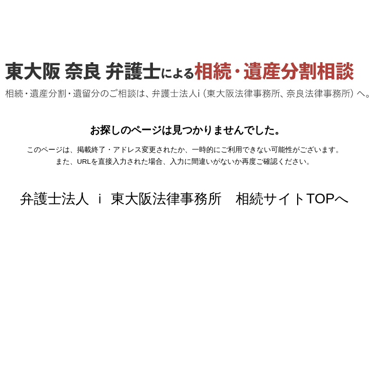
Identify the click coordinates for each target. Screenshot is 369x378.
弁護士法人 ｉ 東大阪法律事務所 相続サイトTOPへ (184, 198)
